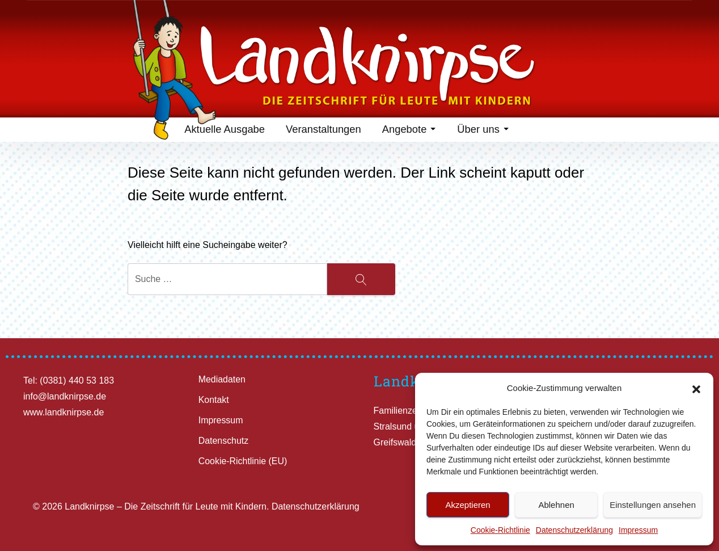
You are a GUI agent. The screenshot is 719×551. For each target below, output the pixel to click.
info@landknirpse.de (64, 396)
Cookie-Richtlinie (500, 530)
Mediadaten (222, 379)
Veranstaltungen (321, 130)
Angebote (408, 130)
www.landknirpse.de (63, 412)
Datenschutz (223, 440)
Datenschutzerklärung (574, 530)
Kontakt (213, 400)
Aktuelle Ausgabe (222, 130)
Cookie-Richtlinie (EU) (242, 461)
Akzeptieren (467, 505)
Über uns (483, 130)
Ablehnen (556, 505)
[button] (696, 388)
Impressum (638, 530)
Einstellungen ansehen (653, 505)
